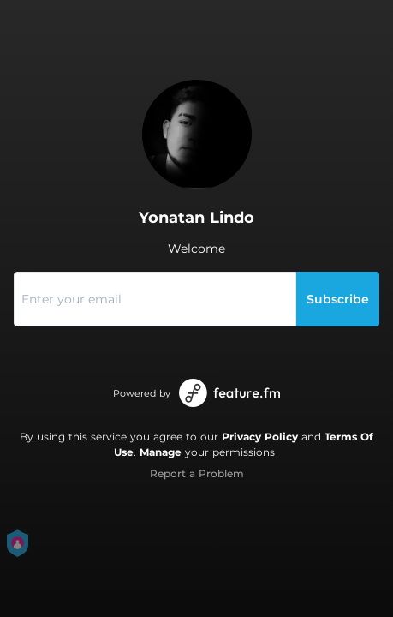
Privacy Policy (260, 436)
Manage (161, 452)
